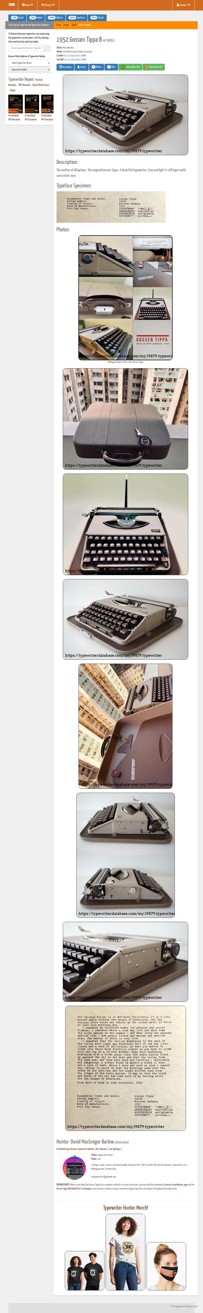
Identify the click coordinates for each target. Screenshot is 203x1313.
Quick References (41, 85)
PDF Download (14, 119)
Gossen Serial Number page (176, 1185)
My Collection (101, 1149)
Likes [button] (111, 67)
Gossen (66, 25)
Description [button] (65, 67)
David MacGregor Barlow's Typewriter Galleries (75, 1149)
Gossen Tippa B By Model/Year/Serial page (73, 1188)
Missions (48, 5)
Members (183, 5)
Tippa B (74, 25)
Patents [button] (97, 17)
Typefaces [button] (76, 17)
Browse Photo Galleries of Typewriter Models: (27, 56)
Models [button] (35, 17)
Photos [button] (97, 67)
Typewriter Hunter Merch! (125, 1208)
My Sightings (115, 1149)
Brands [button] (17, 17)
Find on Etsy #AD (153, 67)
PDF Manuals (24, 85)
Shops (13, 90)
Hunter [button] (81, 67)
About (27, 5)
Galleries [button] (55, 17)
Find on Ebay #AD (130, 67)
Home (58, 25)
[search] (29, 63)
